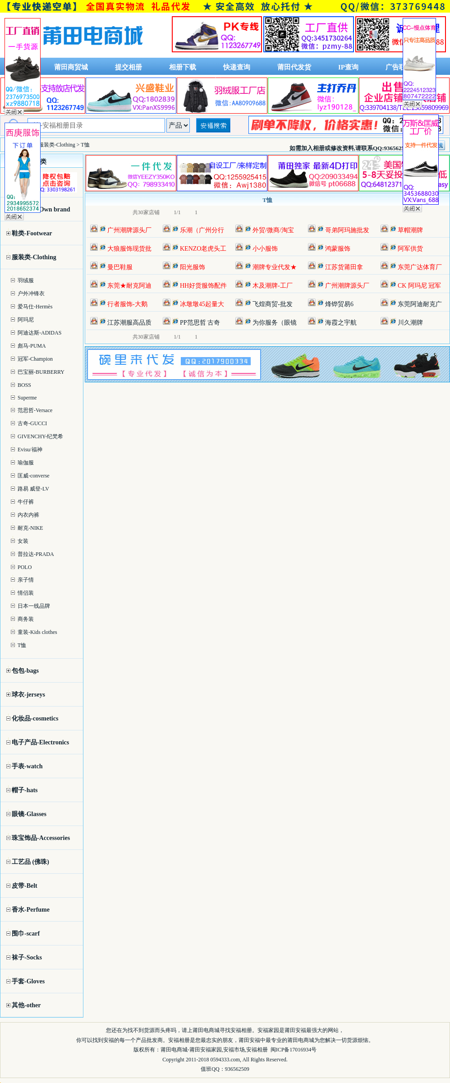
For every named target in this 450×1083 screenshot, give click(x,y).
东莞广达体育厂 (420, 267)
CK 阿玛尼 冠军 (419, 285)
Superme (27, 398)
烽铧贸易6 (339, 304)
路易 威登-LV (33, 489)
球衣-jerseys (28, 694)
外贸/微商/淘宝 (273, 230)
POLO (25, 567)
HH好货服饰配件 (203, 285)
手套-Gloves (28, 981)
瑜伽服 (26, 462)
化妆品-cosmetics (35, 718)
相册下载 (182, 67)
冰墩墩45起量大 (202, 304)
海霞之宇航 (341, 322)
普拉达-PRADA (36, 554)
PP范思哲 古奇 (200, 322)
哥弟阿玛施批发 (347, 230)
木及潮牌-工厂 (273, 285)
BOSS (24, 385)
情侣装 (26, 593)
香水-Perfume (31, 909)
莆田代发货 (294, 67)
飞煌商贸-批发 (273, 304)
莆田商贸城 (71, 67)
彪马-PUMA (32, 346)
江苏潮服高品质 (129, 322)
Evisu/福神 (30, 449)
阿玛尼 (26, 320)
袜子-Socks (27, 957)
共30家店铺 (146, 212)
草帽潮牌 (410, 230)
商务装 (26, 619)
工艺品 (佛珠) (30, 861)
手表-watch (27, 766)
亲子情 (26, 580)
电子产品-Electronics (40, 742)
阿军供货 (410, 248)
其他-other (26, 1005)
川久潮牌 (410, 322)
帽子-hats (25, 790)
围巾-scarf (26, 933)
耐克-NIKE (30, 528)
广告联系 (399, 67)
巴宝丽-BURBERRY (41, 372)
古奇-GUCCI (32, 423)
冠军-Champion (35, 359)
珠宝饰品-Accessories (41, 838)
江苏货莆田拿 (344, 267)
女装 (23, 541)
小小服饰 (265, 248)
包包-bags (25, 670)
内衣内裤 (28, 515)
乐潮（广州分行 (202, 230)
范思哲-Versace (35, 410)
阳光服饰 (192, 267)
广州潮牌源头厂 (129, 230)
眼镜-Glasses (29, 814)
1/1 (177, 212)
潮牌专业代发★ (275, 267)
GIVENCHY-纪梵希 (40, 436)
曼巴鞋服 (120, 267)
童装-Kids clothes (37, 632)
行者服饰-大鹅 (127, 304)
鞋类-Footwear (32, 233)
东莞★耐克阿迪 (129, 285)
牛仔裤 (26, 502)
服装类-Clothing (56, 145)
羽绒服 (26, 280)
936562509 (237, 1069)
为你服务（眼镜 (275, 322)
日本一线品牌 (34, 606)
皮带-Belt (24, 885)
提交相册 (128, 67)
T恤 (22, 645)
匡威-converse (34, 476)
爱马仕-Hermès (35, 306)
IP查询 (348, 67)
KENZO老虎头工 (203, 248)
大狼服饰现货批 (129, 248)
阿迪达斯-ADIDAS (39, 333)
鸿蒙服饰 (337, 248)
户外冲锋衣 (31, 293)
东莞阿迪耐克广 (420, 304)
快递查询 (236, 67)
